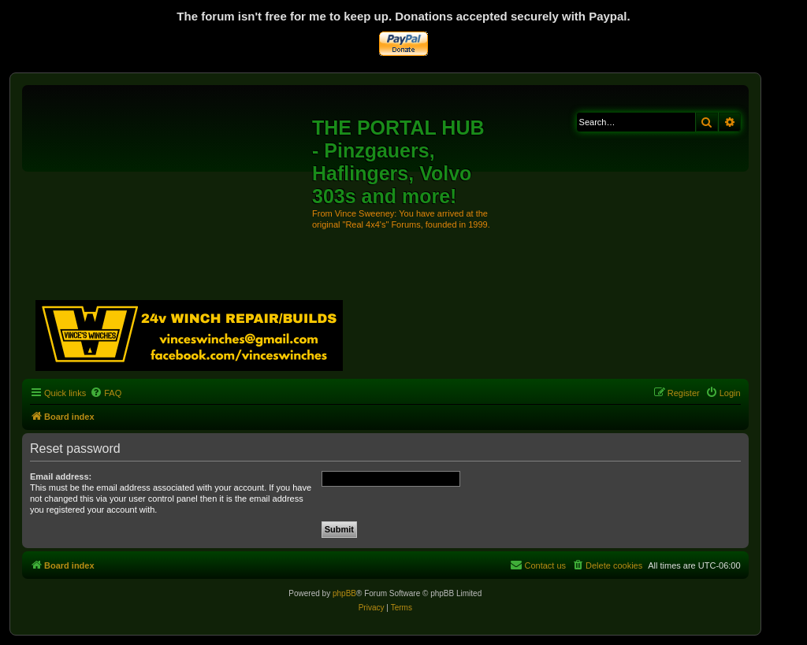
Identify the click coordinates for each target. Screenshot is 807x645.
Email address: (60, 476)
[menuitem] (105, 393)
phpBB (344, 593)
